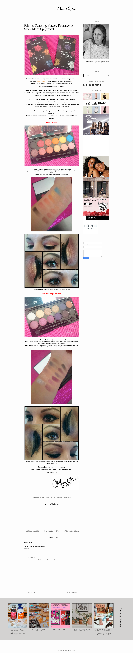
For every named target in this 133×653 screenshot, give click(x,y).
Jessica (30, 556)
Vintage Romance (66, 497)
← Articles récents (30, 592)
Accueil (45, 16)
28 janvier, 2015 (27, 544)
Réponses (32, 552)
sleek (54, 497)
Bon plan (68, 16)
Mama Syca (66, 8)
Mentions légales (85, 16)
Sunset (57, 497)
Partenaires (60, 16)
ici (72, 81)
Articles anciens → (72, 592)
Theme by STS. (71, 650)
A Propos (52, 16)
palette (50, 497)
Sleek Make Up (42, 81)
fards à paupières (40, 497)
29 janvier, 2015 (31, 557)
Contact (75, 16)
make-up (47, 497)
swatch (60, 497)
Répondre (26, 548)
